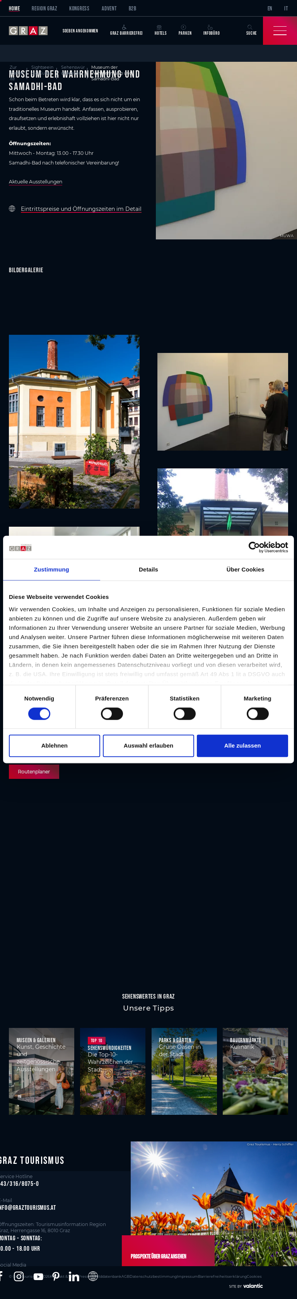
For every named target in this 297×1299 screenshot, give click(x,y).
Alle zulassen (242, 746)
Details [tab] (148, 569)
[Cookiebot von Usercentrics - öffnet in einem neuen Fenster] (254, 547)
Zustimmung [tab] (51, 569)
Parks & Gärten (175, 1040)
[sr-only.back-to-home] (32, 31)
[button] (19, 1277)
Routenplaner (34, 772)
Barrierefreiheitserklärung (222, 1276)
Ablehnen (54, 746)
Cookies (254, 1276)
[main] (148, 505)
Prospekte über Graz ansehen (158, 1256)
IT (286, 8)
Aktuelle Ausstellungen (35, 182)
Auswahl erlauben (148, 746)
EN (270, 8)
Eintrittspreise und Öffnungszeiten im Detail (81, 209)
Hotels (161, 30)
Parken (185, 30)
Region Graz (44, 8)
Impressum (187, 1276)
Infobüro (211, 30)
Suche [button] (251, 30)
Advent (109, 8)
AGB (125, 1276)
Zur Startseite (17, 73)
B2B (133, 8)
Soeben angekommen (80, 30)
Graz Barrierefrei (126, 30)
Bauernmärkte (245, 1040)
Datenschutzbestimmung (153, 1276)
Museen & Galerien (36, 1040)
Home (14, 8)
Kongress (79, 8)
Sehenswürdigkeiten (73, 70)
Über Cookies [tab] (246, 569)
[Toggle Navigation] (280, 31)
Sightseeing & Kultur (42, 70)
